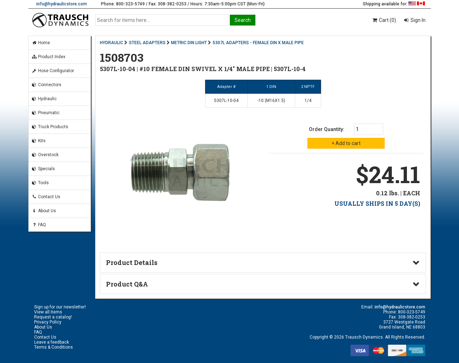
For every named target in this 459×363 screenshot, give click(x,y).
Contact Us (46, 196)
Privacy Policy (47, 322)
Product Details (131, 262)
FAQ (39, 224)
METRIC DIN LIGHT (189, 42)
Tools (40, 182)
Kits (39, 140)
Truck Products (50, 126)
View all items (48, 312)
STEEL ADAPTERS (147, 42)
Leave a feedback (51, 342)
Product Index (48, 56)
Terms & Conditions (53, 347)
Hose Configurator (53, 70)
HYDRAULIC (111, 42)
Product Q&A (127, 284)
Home (41, 42)
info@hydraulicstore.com (61, 3)
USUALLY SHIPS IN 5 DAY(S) (377, 203)
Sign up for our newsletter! (60, 307)
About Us (44, 210)
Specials (43, 168)
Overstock (45, 154)
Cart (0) (383, 20)
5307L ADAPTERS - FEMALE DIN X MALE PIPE (258, 42)
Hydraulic (44, 98)
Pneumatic (46, 112)
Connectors (46, 84)
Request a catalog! (53, 317)
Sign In (417, 20)
